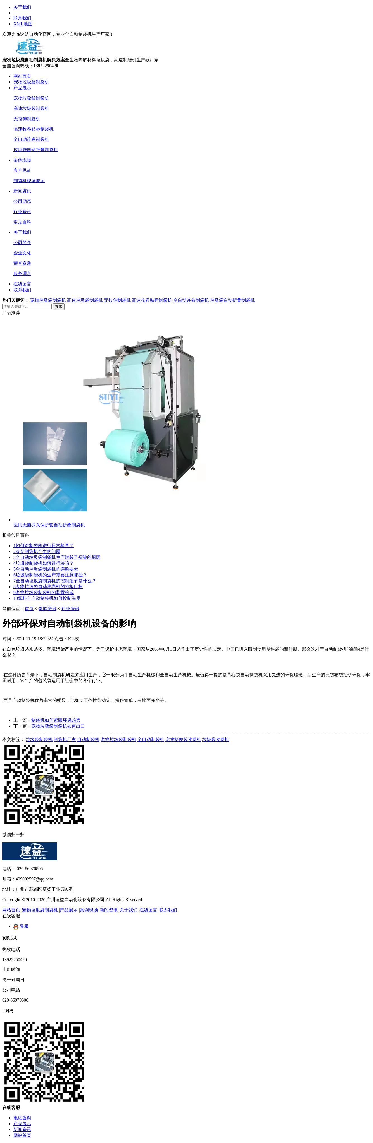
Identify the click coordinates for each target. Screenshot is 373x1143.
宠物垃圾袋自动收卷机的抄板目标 (48, 586)
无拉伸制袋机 (26, 118)
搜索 (58, 306)
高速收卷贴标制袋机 (33, 129)
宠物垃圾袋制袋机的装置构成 (43, 592)
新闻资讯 (22, 191)
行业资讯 (22, 211)
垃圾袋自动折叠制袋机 (35, 149)
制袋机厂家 (65, 739)
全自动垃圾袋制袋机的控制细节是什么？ (54, 580)
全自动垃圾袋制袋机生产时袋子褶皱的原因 (57, 557)
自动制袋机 (88, 739)
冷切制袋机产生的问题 (36, 551)
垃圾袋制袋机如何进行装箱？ (43, 563)
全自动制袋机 (150, 739)
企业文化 (22, 253)
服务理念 (22, 273)
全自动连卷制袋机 (31, 139)
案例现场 (22, 160)
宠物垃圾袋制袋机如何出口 (58, 726)
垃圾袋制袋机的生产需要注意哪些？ (50, 574)
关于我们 (22, 7)
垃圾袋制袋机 (39, 739)
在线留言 (22, 283)
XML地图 (22, 23)
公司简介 (22, 242)
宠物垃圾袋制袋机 (31, 82)
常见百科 (22, 222)
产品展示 (22, 87)
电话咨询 (22, 1117)
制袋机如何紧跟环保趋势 (55, 720)
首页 (29, 608)
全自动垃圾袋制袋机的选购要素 (45, 569)
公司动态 (22, 201)
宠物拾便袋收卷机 (183, 739)
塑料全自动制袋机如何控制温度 (46, 598)
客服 (20, 926)
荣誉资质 (22, 263)
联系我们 (22, 18)
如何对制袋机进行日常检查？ (43, 545)
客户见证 (22, 170)
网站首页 (22, 76)
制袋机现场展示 (29, 180)
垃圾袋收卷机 (215, 739)
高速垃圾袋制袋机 (31, 108)
